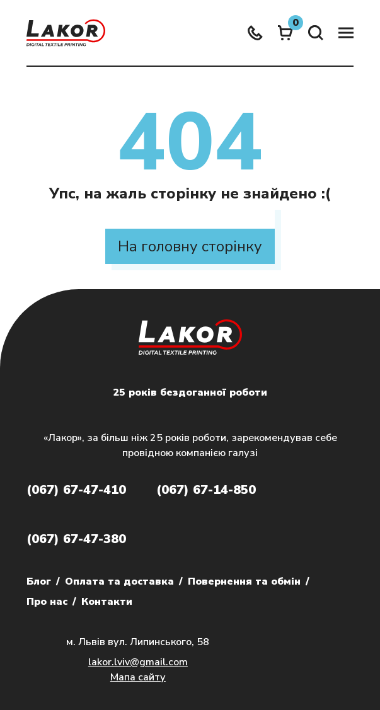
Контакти (106, 602)
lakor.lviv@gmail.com (138, 662)
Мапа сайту (138, 677)
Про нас (46, 602)
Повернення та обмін (244, 581)
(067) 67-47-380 (76, 538)
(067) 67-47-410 (76, 489)
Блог (38, 581)
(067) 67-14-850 (206, 489)
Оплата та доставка (119, 581)
